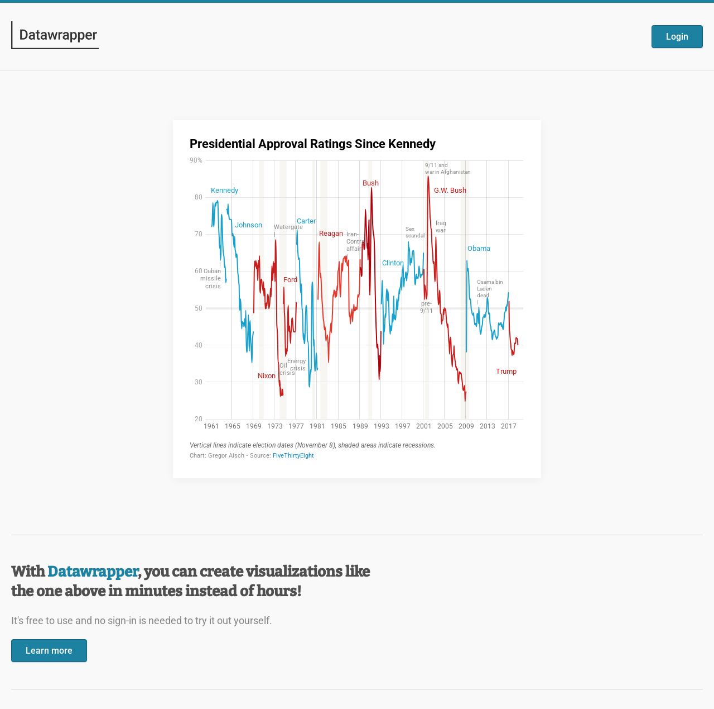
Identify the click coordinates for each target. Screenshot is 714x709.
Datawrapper (92, 571)
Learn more (49, 650)
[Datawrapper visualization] (357, 298)
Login (677, 36)
